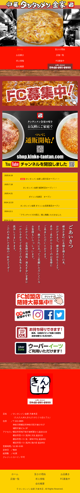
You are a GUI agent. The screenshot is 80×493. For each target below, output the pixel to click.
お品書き (65, 474)
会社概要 (40, 483)
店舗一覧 (14, 479)
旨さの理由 (40, 474)
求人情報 (40, 479)
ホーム (14, 474)
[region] (40, 27)
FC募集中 (65, 479)
